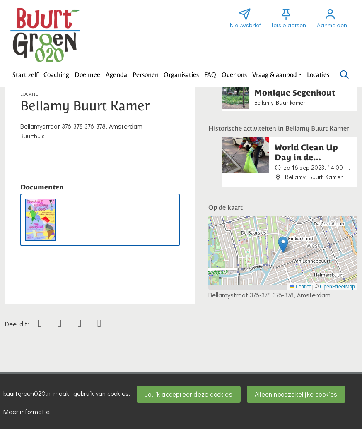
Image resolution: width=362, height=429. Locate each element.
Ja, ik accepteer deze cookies (188, 394)
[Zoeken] (344, 75)
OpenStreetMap (337, 287)
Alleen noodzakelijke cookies (296, 394)
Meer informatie (26, 411)
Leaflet (300, 287)
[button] (25, 75)
